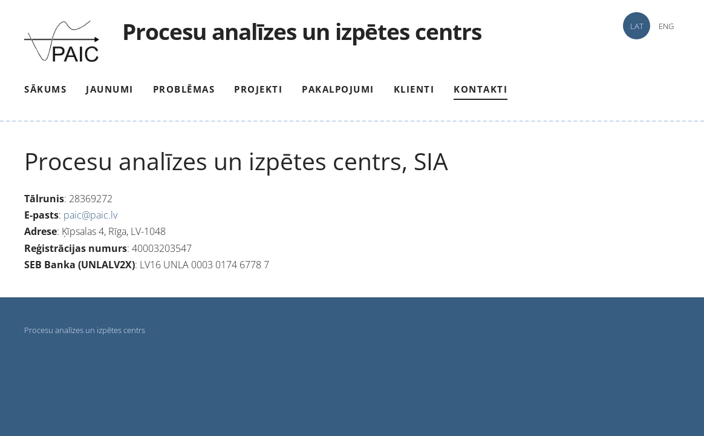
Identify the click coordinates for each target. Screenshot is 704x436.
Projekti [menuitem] (258, 89)
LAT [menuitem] (637, 26)
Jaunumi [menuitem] (110, 89)
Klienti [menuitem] (414, 89)
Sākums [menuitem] (45, 89)
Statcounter (25, 368)
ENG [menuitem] (666, 26)
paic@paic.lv (90, 215)
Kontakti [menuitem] (480, 89)
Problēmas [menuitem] (184, 89)
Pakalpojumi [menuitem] (338, 89)
